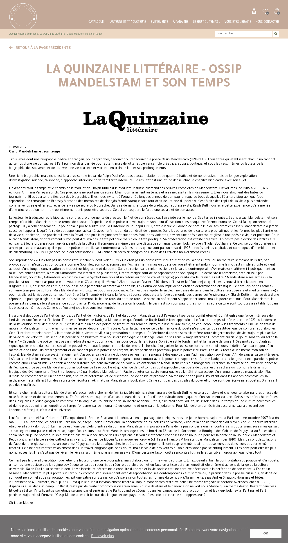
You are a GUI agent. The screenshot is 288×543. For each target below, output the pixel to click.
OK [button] (265, 533)
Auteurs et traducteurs (128, 21)
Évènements (159, 21)
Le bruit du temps (206, 21)
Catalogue (97, 21)
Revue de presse (28, 33)
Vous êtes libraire (238, 21)
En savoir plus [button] (102, 536)
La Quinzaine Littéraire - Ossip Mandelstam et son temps (71, 33)
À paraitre (181, 21)
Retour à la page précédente (40, 48)
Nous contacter (267, 21)
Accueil (13, 33)
